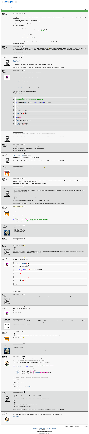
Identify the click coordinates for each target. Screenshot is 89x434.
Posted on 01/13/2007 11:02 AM (18, 70)
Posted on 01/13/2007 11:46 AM (18, 144)
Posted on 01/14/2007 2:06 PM (18, 331)
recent (71, 3)
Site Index (34, 428)
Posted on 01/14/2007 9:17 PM (18, 356)
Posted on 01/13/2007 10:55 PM (18, 238)
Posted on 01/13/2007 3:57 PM (18, 225)
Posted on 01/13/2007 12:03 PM (18, 166)
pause (28, 29)
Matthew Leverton (49, 429)
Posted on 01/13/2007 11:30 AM (18, 132)
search (74, 3)
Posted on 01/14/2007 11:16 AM (18, 319)
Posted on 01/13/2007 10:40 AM (18, 13)
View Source (54, 428)
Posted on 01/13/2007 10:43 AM (18, 46)
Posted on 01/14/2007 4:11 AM (18, 245)
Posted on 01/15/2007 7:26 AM (18, 392)
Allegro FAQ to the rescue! (18, 155)
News (41, 428)
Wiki (45, 428)
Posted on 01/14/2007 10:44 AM (18, 294)
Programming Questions (15, 6)
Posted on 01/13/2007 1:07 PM (18, 206)
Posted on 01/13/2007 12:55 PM (18, 178)
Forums (43, 428)
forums (68, 3)
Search (38, 428)
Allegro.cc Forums (5, 6)
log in (79, 3)
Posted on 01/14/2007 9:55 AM (18, 257)
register (77, 3)
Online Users (49, 428)
